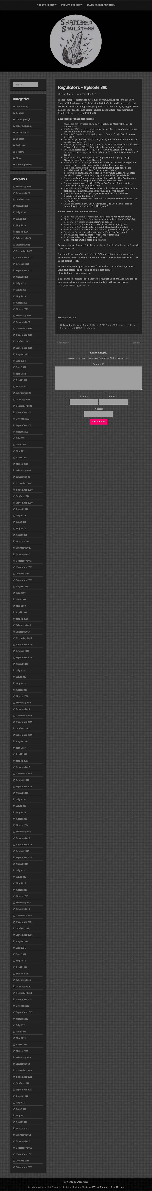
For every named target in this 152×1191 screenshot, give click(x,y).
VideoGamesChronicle (76, 162)
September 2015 (24, 857)
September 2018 (24, 657)
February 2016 (23, 831)
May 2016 (21, 812)
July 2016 (21, 799)
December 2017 (24, 715)
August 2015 (22, 863)
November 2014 (24, 921)
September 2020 (24, 502)
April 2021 (21, 457)
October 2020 (22, 496)
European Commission (76, 157)
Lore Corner (22, 132)
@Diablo (68, 188)
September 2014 (24, 934)
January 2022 (23, 399)
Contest (20, 112)
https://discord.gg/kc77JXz (74, 285)
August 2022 (22, 354)
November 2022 (24, 334)
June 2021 (21, 444)
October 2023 (22, 263)
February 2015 (23, 902)
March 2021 (22, 463)
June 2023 (21, 289)
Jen (96, 94)
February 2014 (23, 979)
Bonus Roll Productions (76, 134)
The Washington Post (75, 167)
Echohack (69, 203)
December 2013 (24, 992)
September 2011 (24, 1166)
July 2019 (21, 592)
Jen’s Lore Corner (73, 232)
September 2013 (24, 1012)
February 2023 (23, 315)
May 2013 (21, 1037)
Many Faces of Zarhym (101, 4)
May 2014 (21, 960)
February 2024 (23, 238)
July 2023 (21, 283)
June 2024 (21, 218)
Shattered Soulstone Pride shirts (81, 219)
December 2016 (24, 773)
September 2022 (24, 347)
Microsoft (69, 139)
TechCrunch (70, 172)
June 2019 (21, 599)
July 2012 (20, 1102)
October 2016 (22, 779)
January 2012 (23, 1141)
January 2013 (23, 1063)
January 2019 (23, 631)
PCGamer (69, 149)
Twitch (68, 234)
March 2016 (22, 825)
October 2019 (22, 573)
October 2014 (22, 928)
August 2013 (22, 1018)
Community (22, 106)
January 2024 (23, 244)
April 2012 (21, 1121)
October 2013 (22, 1005)
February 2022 (23, 392)
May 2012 (21, 1115)
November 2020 (24, 489)
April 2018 (21, 689)
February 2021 (23, 470)
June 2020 (21, 521)
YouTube (101, 239)
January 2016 (23, 838)
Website (98, 408)
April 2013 (21, 1044)
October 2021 (22, 418)
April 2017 (21, 754)
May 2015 (21, 883)
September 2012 (24, 1089)
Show (76, 325)
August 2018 (22, 663)
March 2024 (22, 231)
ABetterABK (98, 325)
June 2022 (21, 367)
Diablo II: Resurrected (117, 325)
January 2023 (23, 322)
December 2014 (24, 915)
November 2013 (24, 999)
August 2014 (22, 941)
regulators (89, 327)
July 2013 (20, 1025)
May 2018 (21, 683)
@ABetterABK (71, 123)
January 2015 (23, 908)
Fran (132, 325)
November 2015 (24, 844)
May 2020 (21, 528)
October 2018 (22, 650)
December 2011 (24, 1147)
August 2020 (22, 509)
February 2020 (23, 547)
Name (84, 396)
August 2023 (22, 276)
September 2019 (24, 580)
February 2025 (23, 186)
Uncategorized (24, 164)
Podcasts (20, 145)
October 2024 (22, 199)
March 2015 (22, 896)
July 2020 (21, 515)
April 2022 (21, 380)
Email (113, 396)
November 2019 (24, 567)
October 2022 (22, 341)
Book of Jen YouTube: (75, 224)
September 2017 (24, 734)
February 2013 (23, 1057)
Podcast (20, 138)
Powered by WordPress (76, 1181)
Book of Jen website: (74, 221)
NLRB (79, 327)
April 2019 (21, 612)
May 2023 (21, 296)
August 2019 (22, 586)
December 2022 (24, 328)
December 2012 (24, 1070)
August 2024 (22, 205)
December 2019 (24, 560)
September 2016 (24, 786)
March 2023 (22, 309)
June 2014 (21, 954)
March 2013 (22, 1050)
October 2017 (22, 728)
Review (20, 151)
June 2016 (21, 805)
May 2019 (21, 605)
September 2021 (24, 425)
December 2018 (24, 638)
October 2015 (22, 850)
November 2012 (24, 1076)
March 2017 (22, 760)
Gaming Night (23, 119)
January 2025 (23, 193)
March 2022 (22, 386)
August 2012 (22, 1096)
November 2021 (24, 412)
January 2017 (23, 767)
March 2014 (22, 973)
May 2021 (21, 451)
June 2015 (21, 876)
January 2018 (23, 709)
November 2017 (24, 721)
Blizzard (68, 198)
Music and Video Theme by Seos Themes (103, 1186)
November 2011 (24, 1154)
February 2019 (23, 625)
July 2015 (20, 870)
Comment (98, 363)
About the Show (47, 4)
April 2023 (21, 302)
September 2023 (24, 270)
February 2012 (23, 1134)
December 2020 (24, 483)
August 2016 (22, 792)
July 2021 (20, 438)
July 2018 (20, 670)
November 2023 (24, 257)
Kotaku (67, 183)
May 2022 (21, 373)
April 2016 (21, 818)
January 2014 (23, 986)
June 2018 (21, 676)
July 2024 (21, 212)
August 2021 (22, 431)
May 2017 (21, 747)
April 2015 (21, 889)
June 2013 (21, 1031)
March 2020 (22, 541)
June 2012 (21, 1108)
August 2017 (22, 741)
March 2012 (22, 1128)
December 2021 (24, 405)
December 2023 (24, 251)
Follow (73, 317)
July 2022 (21, 360)
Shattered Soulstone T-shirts (79, 216)
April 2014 (21, 967)
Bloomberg (70, 177)
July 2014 (21, 947)
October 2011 (22, 1160)
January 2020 (23, 554)
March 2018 (22, 696)
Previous (63, 342)
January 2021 (23, 476)
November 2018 (24, 644)
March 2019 (22, 618)
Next (136, 342)
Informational (24, 125)
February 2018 (23, 702)
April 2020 (21, 534)
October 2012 (22, 1083)
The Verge (69, 144)
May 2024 (21, 225)
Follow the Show (71, 4)
